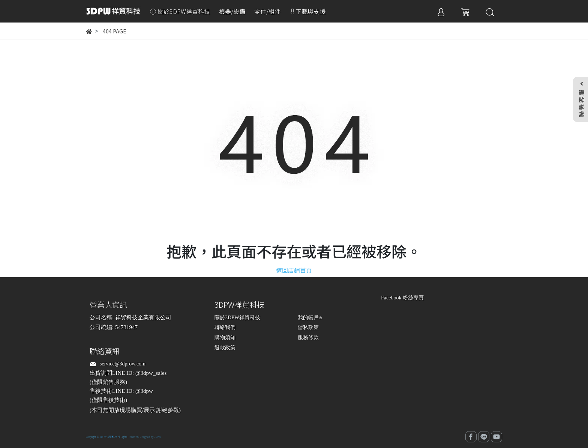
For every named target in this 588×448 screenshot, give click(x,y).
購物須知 (225, 337)
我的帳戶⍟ (310, 317)
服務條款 (308, 337)
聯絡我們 (225, 327)
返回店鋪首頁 (294, 270)
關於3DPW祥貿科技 (237, 317)
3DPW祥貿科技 (108, 437)
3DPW (157, 437)
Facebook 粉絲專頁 (402, 298)
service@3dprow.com (123, 364)
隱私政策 (308, 327)
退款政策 (225, 347)
